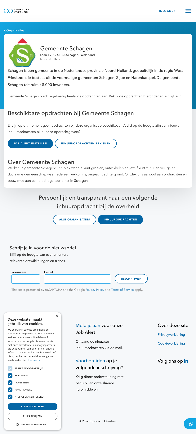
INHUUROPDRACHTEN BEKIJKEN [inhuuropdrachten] (86, 143)
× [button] (57, 316)
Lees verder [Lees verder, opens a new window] (35, 360)
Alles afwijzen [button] (32, 416)
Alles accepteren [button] (32, 406)
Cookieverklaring (171, 343)
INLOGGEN (167, 11)
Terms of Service (122, 290)
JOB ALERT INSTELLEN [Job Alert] (30, 143)
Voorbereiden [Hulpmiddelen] (90, 361)
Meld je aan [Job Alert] (88, 325)
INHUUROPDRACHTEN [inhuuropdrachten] (120, 219)
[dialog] (32, 371)
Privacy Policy (95, 290)
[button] (32, 424)
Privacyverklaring (171, 334)
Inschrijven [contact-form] (131, 279)
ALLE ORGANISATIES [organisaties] (74, 219)
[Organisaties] (96, 30)
